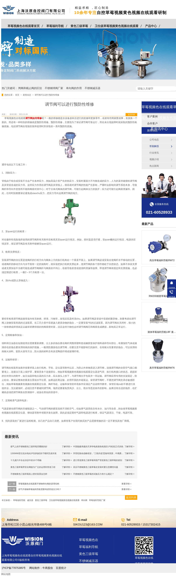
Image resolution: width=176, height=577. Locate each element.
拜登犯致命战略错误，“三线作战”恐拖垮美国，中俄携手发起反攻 (102, 453)
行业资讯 (154, 153)
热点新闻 (154, 166)
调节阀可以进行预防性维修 (47, 95)
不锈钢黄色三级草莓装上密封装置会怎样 (28, 474)
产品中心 (151, 26)
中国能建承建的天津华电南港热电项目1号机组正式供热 (98, 446)
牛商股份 (47, 567)
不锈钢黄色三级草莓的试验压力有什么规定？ (93, 474)
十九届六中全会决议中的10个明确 (25, 460)
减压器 (30, 500)
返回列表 (131, 115)
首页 (17, 95)
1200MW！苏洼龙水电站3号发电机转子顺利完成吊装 (33, 453)
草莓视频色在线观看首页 (24, 26)
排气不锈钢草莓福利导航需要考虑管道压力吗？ (39, 489)
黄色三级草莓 (79, 26)
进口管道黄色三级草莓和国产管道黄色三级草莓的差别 (97, 460)
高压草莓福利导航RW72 (162, 260)
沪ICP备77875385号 (14, 567)
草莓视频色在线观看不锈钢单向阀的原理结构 (38, 484)
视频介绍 (154, 159)
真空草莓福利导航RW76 (162, 368)
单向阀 (84, 500)
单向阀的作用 (74, 88)
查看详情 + (126, 484)
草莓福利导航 (55, 26)
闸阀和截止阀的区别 (30, 88)
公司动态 (154, 139)
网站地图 (5, 574)
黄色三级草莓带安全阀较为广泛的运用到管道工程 (32, 467)
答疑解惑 (154, 146)
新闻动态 (27, 95)
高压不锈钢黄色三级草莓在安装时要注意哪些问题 (95, 467)
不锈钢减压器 (92, 88)
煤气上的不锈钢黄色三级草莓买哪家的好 (28, 446)
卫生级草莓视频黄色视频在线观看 (116, 26)
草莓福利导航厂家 (97, 500)
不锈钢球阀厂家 (54, 88)
